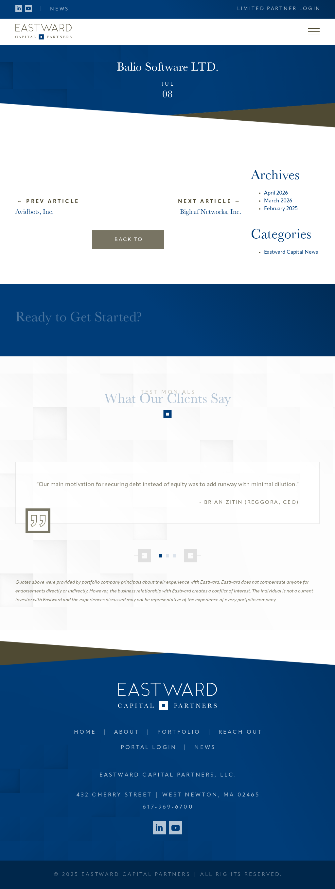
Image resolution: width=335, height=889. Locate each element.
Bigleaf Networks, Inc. (210, 211)
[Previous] (142, 555)
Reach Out (241, 732)
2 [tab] (167, 555)
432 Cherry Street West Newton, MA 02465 (168, 795)
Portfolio (179, 732)
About (127, 732)
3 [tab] (174, 555)
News (59, 9)
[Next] (192, 555)
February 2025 (281, 209)
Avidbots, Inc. (34, 211)
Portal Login (149, 747)
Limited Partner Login (279, 9)
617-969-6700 (168, 807)
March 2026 (278, 201)
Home (85, 732)
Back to (129, 233)
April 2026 (276, 193)
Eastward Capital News (291, 252)
